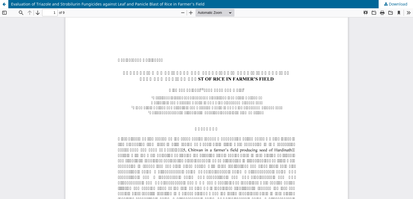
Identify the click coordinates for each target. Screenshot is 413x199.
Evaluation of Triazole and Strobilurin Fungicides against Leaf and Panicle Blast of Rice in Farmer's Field (108, 4)
